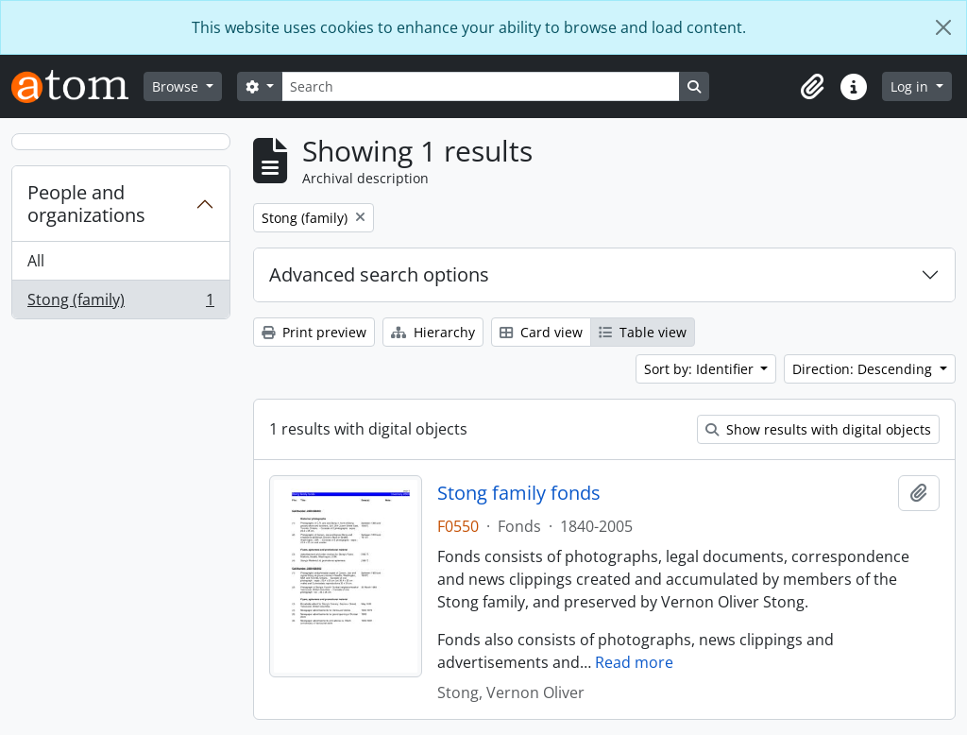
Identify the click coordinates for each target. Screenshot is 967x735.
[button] (812, 87)
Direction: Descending (864, 369)
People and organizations (86, 203)
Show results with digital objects (818, 429)
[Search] (480, 86)
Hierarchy (433, 332)
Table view (643, 332)
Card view (541, 332)
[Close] (943, 27)
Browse (177, 86)
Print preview (314, 332)
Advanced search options (379, 274)
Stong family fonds (519, 493)
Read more (634, 662)
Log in (911, 86)
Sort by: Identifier (700, 369)
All (35, 260)
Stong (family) (120, 303)
